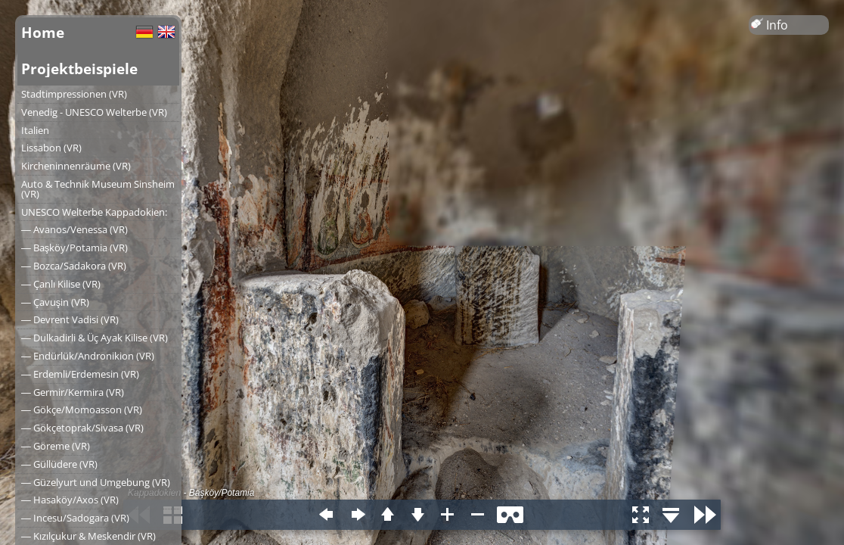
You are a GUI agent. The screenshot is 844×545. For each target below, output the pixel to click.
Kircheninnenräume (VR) (76, 166)
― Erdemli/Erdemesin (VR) (80, 374)
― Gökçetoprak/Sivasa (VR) (82, 427)
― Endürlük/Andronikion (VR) (87, 356)
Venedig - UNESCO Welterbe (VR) (94, 112)
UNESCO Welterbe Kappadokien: (94, 212)
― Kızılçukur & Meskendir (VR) (88, 536)
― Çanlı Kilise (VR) (61, 284)
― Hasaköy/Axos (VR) (70, 499)
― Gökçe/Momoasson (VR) (81, 409)
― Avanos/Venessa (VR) (74, 229)
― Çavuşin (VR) (55, 302)
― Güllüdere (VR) (59, 464)
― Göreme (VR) (55, 446)
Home (42, 32)
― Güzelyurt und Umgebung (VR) (95, 482)
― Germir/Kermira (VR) (72, 392)
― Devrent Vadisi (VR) (70, 319)
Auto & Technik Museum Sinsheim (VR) (98, 189)
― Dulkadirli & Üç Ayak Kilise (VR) (94, 337)
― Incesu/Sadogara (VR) (75, 518)
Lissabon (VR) (51, 147)
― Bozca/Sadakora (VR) (73, 265)
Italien (35, 130)
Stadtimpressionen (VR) (74, 94)
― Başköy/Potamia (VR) (74, 247)
